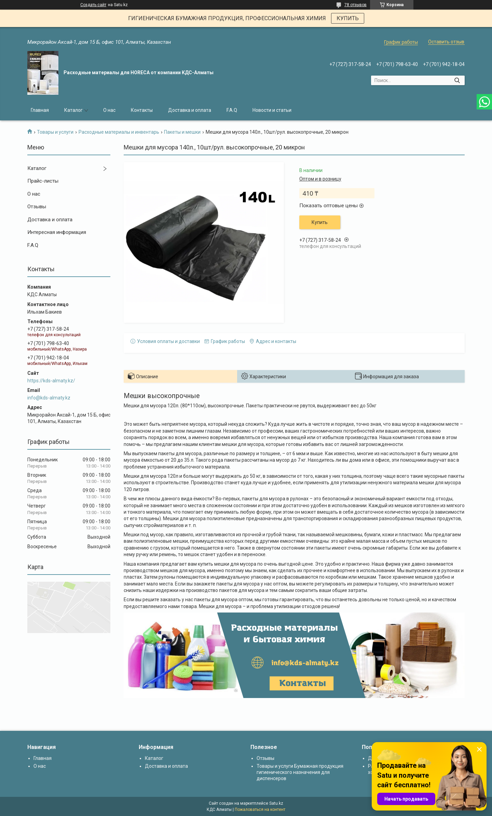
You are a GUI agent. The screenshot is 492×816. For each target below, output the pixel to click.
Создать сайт (93, 4)
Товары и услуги (55, 132)
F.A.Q (232, 110)
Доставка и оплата (189, 110)
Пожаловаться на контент (260, 809)
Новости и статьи (271, 110)
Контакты (142, 110)
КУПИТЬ (348, 18)
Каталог (73, 110)
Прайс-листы (42, 181)
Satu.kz (276, 803)
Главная (40, 110)
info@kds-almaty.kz (48, 397)
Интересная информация (56, 232)
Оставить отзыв (446, 41)
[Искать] (457, 80)
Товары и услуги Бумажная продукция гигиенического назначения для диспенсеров (300, 772)
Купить (320, 222)
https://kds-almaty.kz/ (51, 380)
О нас (109, 110)
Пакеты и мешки (182, 132)
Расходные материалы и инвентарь (119, 132)
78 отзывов (355, 4)
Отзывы (36, 206)
